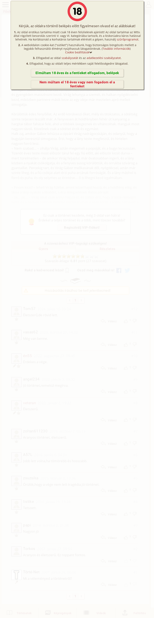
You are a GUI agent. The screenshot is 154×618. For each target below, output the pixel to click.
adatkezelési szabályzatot (104, 58)
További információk (116, 49)
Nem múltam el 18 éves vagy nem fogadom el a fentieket (77, 84)
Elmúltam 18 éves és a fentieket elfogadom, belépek (77, 73)
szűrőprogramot (127, 39)
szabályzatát (70, 58)
